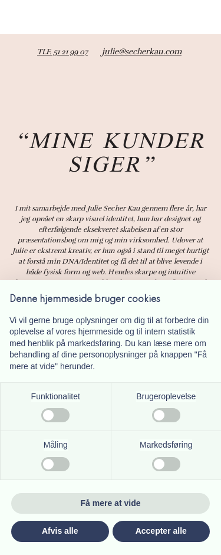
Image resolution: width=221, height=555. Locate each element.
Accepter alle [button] (161, 531)
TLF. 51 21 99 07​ (62, 52)
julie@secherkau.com (142, 52)
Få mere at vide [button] (111, 503)
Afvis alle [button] (60, 531)
